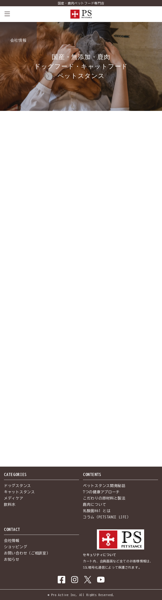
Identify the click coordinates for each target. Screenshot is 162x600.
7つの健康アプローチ (101, 492)
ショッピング (15, 547)
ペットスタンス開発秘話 (104, 486)
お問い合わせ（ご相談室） (27, 553)
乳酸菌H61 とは (96, 511)
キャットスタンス (19, 492)
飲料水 (9, 504)
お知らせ (11, 559)
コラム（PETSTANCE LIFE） (106, 517)
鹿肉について (94, 504)
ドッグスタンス (17, 486)
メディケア (13, 498)
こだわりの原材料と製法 (104, 498)
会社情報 (11, 540)
